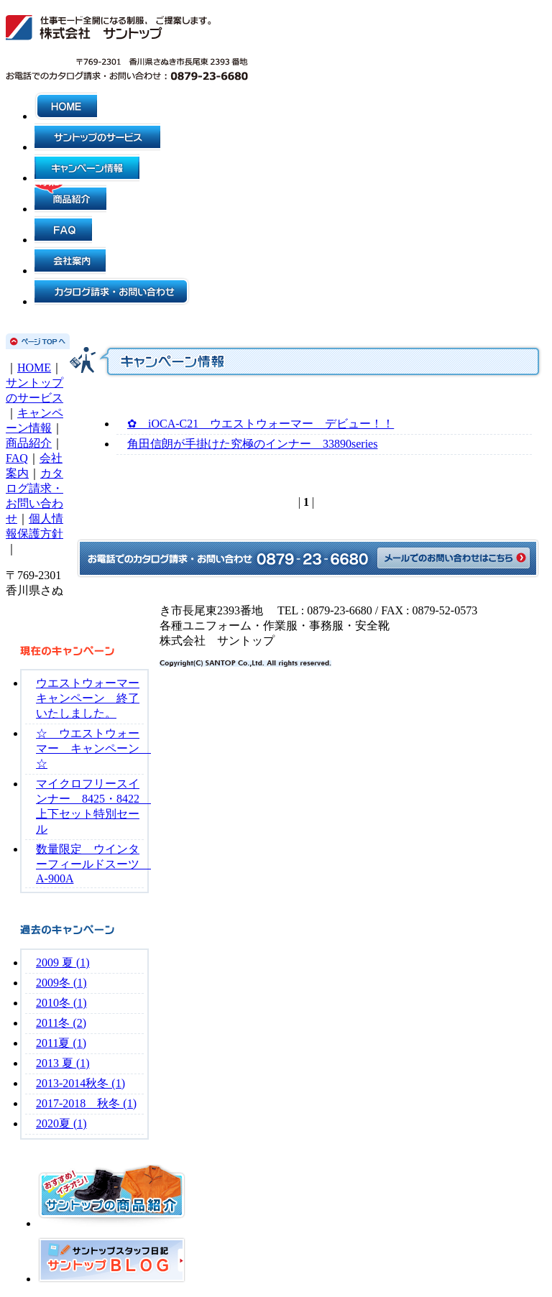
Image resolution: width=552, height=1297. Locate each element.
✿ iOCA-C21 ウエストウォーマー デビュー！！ (260, 423)
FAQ (17, 458)
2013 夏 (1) (63, 1063)
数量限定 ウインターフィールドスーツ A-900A (93, 864)
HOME (34, 367)
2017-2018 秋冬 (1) (86, 1103)
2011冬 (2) (61, 1023)
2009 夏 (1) (63, 962)
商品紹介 (29, 443)
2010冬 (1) (61, 1003)
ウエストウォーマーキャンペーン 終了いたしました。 (87, 698)
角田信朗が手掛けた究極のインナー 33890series (252, 444)
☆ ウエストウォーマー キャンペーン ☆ (93, 748)
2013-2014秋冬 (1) (80, 1083)
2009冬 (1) (61, 983)
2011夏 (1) (61, 1043)
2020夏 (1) (61, 1123)
